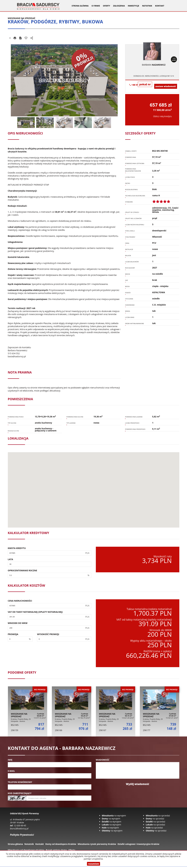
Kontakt (159, 6)
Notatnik (147, 6)
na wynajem (114, 815)
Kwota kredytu (17, 548)
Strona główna (80, 6)
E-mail (11, 770)
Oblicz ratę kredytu (162, 116)
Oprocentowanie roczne (22, 570)
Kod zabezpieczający (19, 793)
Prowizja (13, 634)
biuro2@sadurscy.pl (19, 828)
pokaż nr (145, 84)
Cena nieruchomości (20, 600)
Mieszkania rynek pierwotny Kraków (97, 844)
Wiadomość (102, 759)
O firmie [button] (95, 6)
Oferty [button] (106, 6)
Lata (10, 559)
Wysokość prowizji (48, 634)
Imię (10, 759)
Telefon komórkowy (20, 782)
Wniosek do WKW (18, 623)
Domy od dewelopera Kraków (60, 844)
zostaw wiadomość (165, 86)
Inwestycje (133, 6)
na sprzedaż (158, 815)
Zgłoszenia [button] (119, 6)
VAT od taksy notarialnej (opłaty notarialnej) (35, 611)
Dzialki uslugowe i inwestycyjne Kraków (138, 844)
